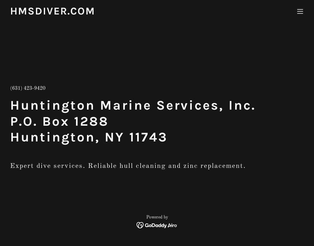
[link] (52, 13)
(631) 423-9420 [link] (27, 88)
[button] (300, 11)
